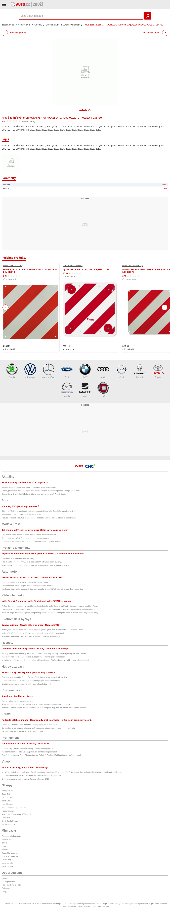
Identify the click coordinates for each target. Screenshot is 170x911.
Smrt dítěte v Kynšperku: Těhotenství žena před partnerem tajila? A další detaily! (34, 494)
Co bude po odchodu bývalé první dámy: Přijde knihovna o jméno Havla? (31, 541)
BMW (85, 370)
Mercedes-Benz (48, 370)
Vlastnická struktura (101, 906)
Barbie (4, 843)
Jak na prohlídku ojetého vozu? (14, 808)
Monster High (7, 840)
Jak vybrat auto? (8, 824)
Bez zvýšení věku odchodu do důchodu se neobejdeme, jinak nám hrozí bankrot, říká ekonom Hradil (42, 630)
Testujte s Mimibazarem (11, 836)
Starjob (4, 878)
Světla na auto (53, 24)
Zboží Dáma (7, 801)
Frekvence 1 (7, 888)
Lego (4, 846)
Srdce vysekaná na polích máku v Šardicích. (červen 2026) (25, 779)
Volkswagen (30, 370)
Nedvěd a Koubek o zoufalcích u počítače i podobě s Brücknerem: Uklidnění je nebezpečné (39, 518)
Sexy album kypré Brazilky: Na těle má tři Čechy (21, 514)
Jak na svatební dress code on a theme (18, 701)
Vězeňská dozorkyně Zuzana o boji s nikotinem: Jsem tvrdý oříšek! (29, 487)
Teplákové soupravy (10, 856)
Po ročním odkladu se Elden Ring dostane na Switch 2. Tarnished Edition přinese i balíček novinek (41, 755)
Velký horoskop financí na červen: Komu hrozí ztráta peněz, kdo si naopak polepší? (35, 565)
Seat (85, 389)
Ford (67, 370)
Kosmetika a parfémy (10, 853)
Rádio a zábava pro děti (11, 885)
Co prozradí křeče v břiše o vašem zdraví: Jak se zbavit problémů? (29, 535)
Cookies (70, 906)
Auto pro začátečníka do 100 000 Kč (16, 814)
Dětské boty (6, 860)
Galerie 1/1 (85, 110)
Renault (140, 370)
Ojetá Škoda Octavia (10, 821)
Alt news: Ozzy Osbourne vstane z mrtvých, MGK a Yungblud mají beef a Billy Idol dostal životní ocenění (44, 708)
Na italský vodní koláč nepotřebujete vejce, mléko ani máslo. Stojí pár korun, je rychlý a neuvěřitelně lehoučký (46, 660)
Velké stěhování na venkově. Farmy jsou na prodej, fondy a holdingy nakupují (33, 633)
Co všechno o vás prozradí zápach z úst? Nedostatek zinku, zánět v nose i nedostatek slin (38, 728)
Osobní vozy (7, 797)
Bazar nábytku (7, 866)
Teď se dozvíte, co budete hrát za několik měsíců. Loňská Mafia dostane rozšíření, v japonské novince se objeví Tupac (50, 606)
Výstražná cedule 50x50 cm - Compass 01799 (86, 269)
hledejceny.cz (7, 791)
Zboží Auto (6, 817)
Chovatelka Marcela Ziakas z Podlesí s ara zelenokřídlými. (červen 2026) (31, 775)
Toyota (158, 370)
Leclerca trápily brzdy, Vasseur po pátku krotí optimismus (25, 582)
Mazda (67, 389)
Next (164, 307)
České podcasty (8, 882)
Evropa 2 (5, 892)
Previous (5, 307)
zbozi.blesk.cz (7, 804)
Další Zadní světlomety (13, 265)
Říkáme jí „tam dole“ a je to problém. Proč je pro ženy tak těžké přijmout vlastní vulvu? (36, 704)
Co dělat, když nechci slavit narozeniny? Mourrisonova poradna (27, 748)
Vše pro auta (24, 24)
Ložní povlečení (8, 863)
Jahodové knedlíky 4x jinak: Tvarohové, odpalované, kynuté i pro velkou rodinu (33, 657)
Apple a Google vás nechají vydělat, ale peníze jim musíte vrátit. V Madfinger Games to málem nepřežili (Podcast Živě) (50, 613)
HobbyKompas (8, 811)
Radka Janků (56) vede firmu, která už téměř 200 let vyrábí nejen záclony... (32, 562)
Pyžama (5, 850)
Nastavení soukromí (83, 906)
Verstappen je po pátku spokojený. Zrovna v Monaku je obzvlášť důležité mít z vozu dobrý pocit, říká (42, 589)
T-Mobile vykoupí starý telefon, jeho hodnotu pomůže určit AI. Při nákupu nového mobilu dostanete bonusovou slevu (48, 609)
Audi (103, 370)
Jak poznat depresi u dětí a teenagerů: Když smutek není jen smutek (29, 752)
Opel (121, 370)
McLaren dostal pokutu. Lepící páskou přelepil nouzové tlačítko (27, 586)
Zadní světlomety (71, 24)
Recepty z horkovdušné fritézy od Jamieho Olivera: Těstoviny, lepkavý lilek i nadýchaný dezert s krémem (44, 653)
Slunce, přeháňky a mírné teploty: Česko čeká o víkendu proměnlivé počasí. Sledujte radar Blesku (41, 491)
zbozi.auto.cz (8, 24)
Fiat (103, 389)
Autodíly (38, 24)
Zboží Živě (6, 794)
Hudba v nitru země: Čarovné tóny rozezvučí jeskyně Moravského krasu (31, 681)
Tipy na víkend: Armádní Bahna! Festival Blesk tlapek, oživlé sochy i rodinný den (34, 677)
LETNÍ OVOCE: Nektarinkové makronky (18, 559)
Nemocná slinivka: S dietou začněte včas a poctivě (22, 731)
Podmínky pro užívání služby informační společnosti (118, 904)
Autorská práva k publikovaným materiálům (77, 904)
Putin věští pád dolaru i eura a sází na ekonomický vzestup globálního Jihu (32, 636)
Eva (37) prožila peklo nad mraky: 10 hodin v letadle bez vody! (27, 684)
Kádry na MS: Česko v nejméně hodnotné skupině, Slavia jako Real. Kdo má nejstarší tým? (39, 511)
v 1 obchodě (9, 349)
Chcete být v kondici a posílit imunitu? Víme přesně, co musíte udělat (29, 725)
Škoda (12, 370)
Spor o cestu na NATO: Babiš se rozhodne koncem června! (25, 538)
